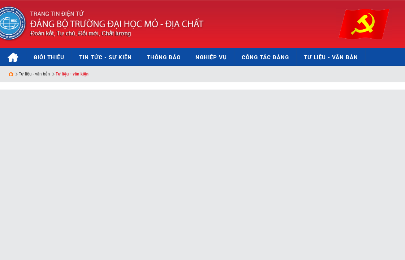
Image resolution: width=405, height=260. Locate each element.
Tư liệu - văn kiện (72, 74)
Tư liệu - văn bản (34, 74)
